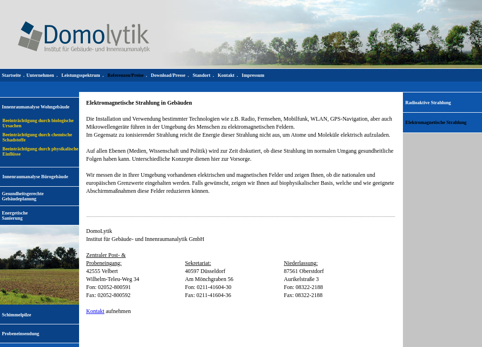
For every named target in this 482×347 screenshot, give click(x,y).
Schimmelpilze (16, 314)
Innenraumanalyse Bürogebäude (35, 176)
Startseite (11, 75)
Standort (201, 75)
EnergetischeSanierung (15, 215)
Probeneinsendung (20, 333)
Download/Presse (168, 75)
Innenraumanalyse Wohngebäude (35, 106)
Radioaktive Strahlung (428, 102)
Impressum (253, 75)
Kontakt (95, 311)
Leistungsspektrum (80, 75)
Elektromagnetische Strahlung (435, 122)
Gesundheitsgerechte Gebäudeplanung (23, 196)
